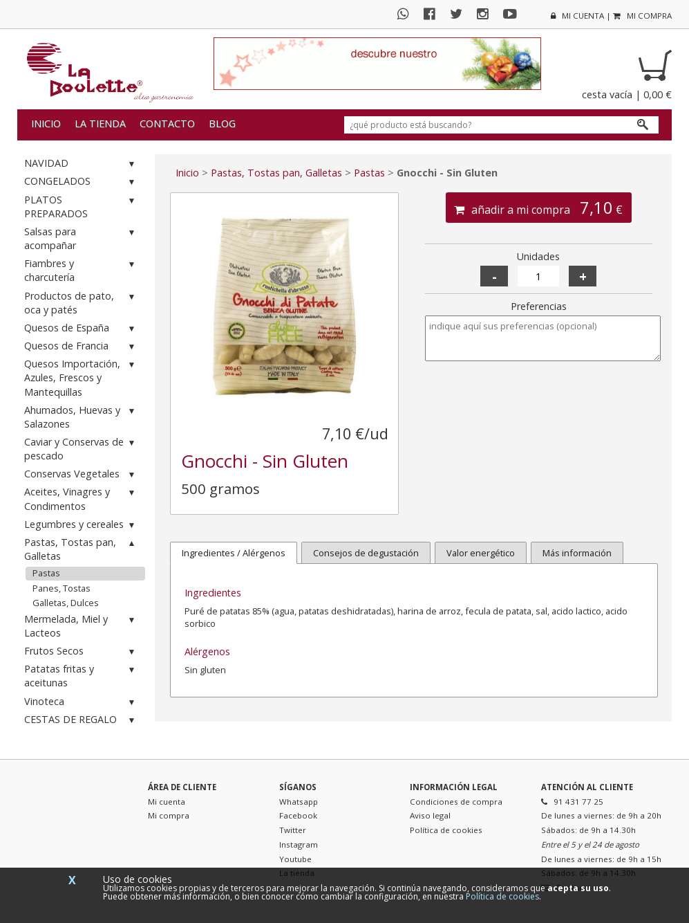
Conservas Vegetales (81, 474)
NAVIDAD (81, 163)
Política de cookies (446, 830)
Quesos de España (81, 328)
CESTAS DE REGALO (81, 720)
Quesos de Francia (81, 346)
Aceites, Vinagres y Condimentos (81, 498)
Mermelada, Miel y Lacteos (81, 625)
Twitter (292, 830)
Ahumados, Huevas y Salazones (81, 416)
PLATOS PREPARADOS (81, 206)
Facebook (298, 815)
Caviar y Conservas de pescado (81, 448)
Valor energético (480, 553)
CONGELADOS (81, 181)
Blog (222, 123)
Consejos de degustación (366, 553)
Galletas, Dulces (65, 602)
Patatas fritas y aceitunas (81, 675)
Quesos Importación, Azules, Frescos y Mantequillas (81, 377)
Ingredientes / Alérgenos (233, 553)
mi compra (642, 15)
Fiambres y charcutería (81, 270)
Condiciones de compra (456, 801)
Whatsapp (298, 801)
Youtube (295, 859)
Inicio (46, 123)
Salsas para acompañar (81, 238)
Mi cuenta (166, 801)
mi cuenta (577, 15)
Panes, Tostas (61, 588)
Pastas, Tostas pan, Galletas (81, 549)
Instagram (298, 844)
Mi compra (168, 815)
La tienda (100, 123)
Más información (577, 553)
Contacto (167, 123)
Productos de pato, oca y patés (81, 302)
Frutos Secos (81, 651)
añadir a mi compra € (538, 208)
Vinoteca (81, 702)
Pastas (46, 573)
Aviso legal (430, 815)
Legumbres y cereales (81, 525)
